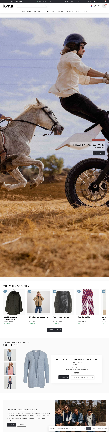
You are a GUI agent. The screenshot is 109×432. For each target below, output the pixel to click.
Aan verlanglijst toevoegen (83, 377)
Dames (29, 11)
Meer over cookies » (102, 428)
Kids (53, 11)
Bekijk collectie (55, 330)
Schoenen (70, 11)
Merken (86, 11)
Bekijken (64, 377)
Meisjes (21, 424)
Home (23, 11)
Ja (88, 428)
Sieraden (60, 11)
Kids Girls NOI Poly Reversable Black (10, 318)
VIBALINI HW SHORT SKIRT (61, 318)
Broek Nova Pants (84, 318)
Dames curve (38, 11)
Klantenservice (91, 1)
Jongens (11, 424)
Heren (47, 11)
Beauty (78, 11)
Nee (94, 428)
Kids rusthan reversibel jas (38, 318)
